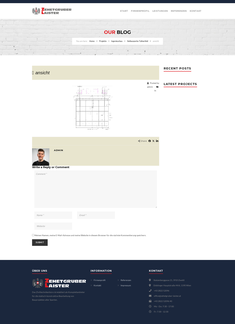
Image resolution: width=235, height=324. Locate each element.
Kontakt (195, 11)
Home (92, 41)
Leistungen (160, 11)
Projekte (103, 41)
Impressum (126, 285)
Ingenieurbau (116, 41)
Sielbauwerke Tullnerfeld (137, 41)
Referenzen (179, 11)
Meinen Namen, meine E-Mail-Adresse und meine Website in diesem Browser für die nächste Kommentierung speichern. (90, 235)
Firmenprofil (140, 11)
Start (124, 11)
